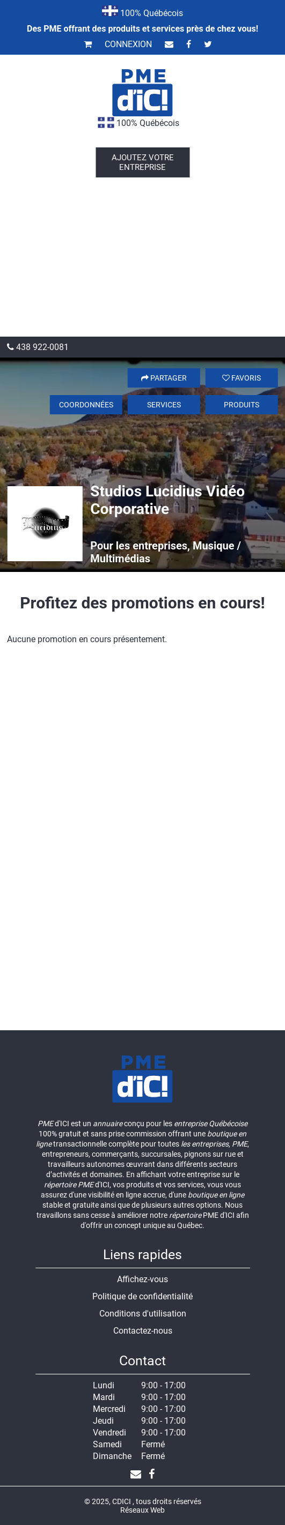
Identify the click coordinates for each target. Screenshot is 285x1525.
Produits (241, 404)
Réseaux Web (142, 1510)
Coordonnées (86, 404)
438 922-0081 (38, 347)
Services (164, 404)
